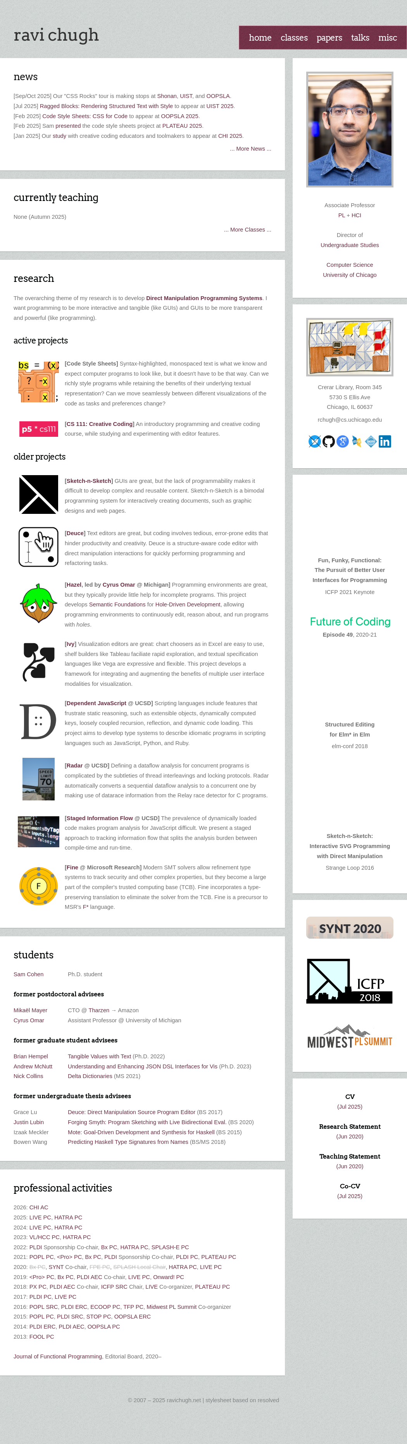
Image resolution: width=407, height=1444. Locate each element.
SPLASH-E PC (170, 1247)
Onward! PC (168, 1277)
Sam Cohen (28, 974)
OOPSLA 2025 (179, 116)
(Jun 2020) (349, 1136)
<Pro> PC (69, 1257)
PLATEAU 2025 (182, 126)
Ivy (70, 644)
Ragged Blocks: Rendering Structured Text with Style (106, 106)
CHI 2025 (230, 136)
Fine (72, 867)
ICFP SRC (114, 1287)
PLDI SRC (70, 1317)
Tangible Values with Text (99, 1056)
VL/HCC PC (44, 1237)
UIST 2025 (220, 106)
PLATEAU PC (218, 1257)
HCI (356, 215)
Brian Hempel (31, 1056)
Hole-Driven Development (188, 604)
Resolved (268, 1400)
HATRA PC (68, 1217)
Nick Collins (28, 1076)
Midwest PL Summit (172, 1307)
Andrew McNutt (33, 1066)
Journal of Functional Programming (58, 1356)
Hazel (74, 585)
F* (86, 907)
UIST (186, 96)
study (59, 136)
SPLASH (124, 1267)
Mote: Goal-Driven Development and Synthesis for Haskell (141, 1132)
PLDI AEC (89, 1277)
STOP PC (98, 1317)
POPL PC (41, 1257)
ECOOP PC (105, 1307)
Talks (360, 38)
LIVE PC (40, 1217)
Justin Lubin (29, 1122)
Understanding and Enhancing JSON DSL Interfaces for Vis (142, 1066)
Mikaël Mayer (30, 1010)
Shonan (167, 96)
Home (260, 38)
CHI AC (38, 1207)
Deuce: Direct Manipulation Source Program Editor (131, 1112)
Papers (329, 38)
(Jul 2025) (349, 1107)
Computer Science (349, 265)
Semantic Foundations (117, 604)
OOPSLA (218, 96)
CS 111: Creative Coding (100, 424)
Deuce (75, 533)
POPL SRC (43, 1307)
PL (341, 215)
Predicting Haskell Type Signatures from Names (128, 1142)
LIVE (151, 1287)
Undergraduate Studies (350, 245)
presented (68, 126)
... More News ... (250, 149)
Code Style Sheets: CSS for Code (85, 116)
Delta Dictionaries (90, 1076)
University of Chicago (349, 275)
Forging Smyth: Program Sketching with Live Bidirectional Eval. (147, 1122)
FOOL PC (41, 1337)
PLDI (35, 1247)
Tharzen (98, 1010)
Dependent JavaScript (96, 703)
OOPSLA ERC (132, 1317)
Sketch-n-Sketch (89, 481)
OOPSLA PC (104, 1327)
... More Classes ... (247, 230)
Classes (294, 38)
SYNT (56, 1267)
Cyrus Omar (119, 585)
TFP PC (133, 1307)
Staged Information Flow (100, 818)
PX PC (38, 1287)
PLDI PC (187, 1257)
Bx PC (109, 1247)
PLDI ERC (74, 1307)
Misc (387, 38)
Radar (75, 765)
